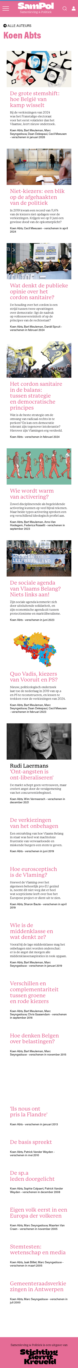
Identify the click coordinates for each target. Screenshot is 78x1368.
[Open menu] (5, 8)
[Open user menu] (74, 8)
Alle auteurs (17, 25)
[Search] (65, 8)
